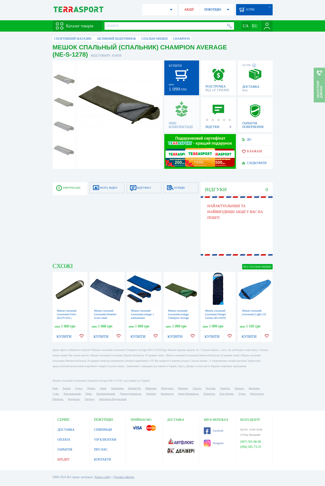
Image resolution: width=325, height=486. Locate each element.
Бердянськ (74, 399)
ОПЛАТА (64, 439)
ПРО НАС (101, 449)
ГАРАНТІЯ (65, 449)
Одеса (78, 388)
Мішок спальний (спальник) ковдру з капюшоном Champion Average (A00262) (142, 318)
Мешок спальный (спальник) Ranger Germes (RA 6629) (215, 314)
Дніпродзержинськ (130, 393)
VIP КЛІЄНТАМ (105, 439)
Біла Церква (227, 393)
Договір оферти (123, 477)
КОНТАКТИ (102, 459)
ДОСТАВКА (66, 429)
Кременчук (167, 393)
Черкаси (239, 388)
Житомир (254, 388)
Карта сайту (103, 477)
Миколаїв (150, 388)
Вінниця (183, 388)
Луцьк (242, 393)
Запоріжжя (117, 388)
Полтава (210, 388)
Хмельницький (72, 393)
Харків (66, 388)
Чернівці (151, 393)
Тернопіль (209, 393)
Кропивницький (105, 393)
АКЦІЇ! (189, 9)
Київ (55, 388)
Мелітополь (257, 393)
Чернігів (225, 388)
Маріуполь (167, 388)
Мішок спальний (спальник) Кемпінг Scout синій (105, 314)
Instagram (214, 443)
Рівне (89, 393)
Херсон (197, 388)
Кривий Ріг (134, 388)
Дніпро (91, 388)
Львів (103, 388)
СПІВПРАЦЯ (103, 429)
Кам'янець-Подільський (112, 399)
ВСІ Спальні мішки (257, 266)
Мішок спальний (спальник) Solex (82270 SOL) (67, 314)
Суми (56, 393)
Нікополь (58, 399)
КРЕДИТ (64, 459)
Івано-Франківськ (188, 393)
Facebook (213, 430)
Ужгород (89, 399)
